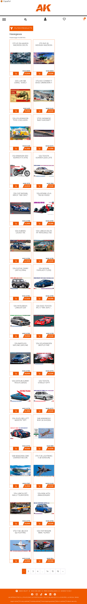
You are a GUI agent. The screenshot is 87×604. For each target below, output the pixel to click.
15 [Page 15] (53, 571)
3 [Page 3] (33, 571)
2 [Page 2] (28, 571)
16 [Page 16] (58, 571)
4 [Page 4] (37, 571)
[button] (25, 19)
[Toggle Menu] (4, 19)
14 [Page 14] (47, 571)
